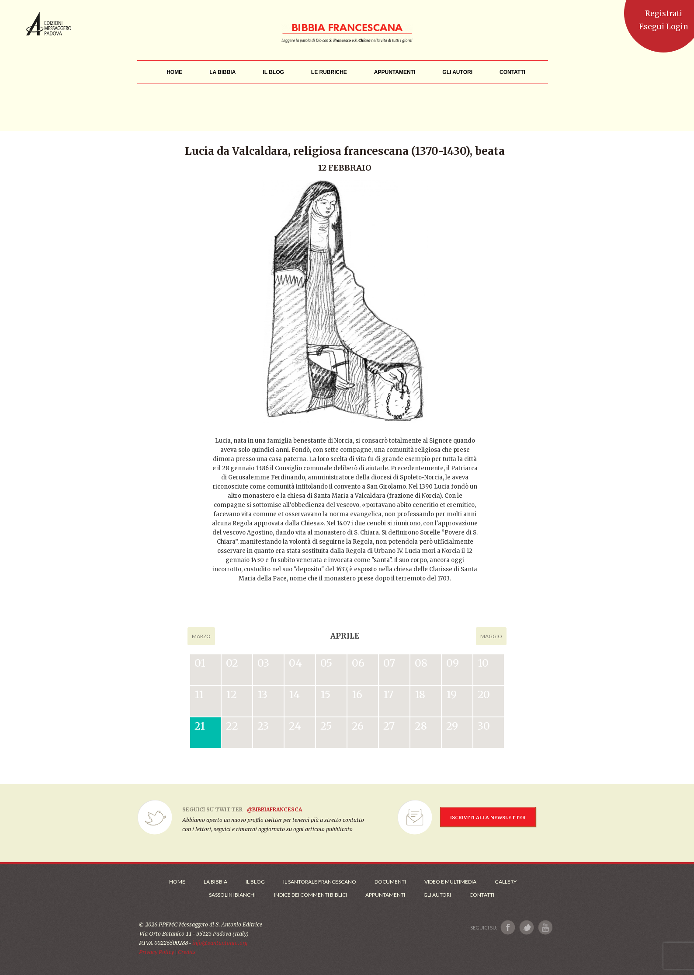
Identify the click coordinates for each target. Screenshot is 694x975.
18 (420, 694)
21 (199, 726)
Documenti (390, 881)
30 (484, 726)
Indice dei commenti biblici (310, 894)
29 (452, 726)
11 (199, 694)
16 (357, 694)
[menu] (329, 72)
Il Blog (255, 881)
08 (421, 663)
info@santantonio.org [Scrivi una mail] (219, 943)
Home (177, 881)
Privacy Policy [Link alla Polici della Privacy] (156, 952)
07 (389, 663)
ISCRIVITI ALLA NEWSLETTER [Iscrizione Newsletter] (488, 817)
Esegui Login (663, 26)
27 (389, 726)
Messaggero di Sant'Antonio (48, 23)
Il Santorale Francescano (319, 881)
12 (231, 694)
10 (483, 663)
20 (484, 694)
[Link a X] (526, 927)
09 (452, 663)
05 (326, 663)
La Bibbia (215, 881)
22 (232, 726)
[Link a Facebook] (508, 927)
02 (232, 663)
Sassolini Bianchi (232, 894)
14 (294, 694)
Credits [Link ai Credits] (187, 952)
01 (199, 663)
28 (421, 726)
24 (295, 726)
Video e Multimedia (450, 881)
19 (451, 694)
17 (388, 694)
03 (263, 663)
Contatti (481, 894)
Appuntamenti (385, 894)
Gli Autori (437, 894)
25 (326, 726)
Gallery (506, 881)
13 (262, 694)
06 (358, 663)
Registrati (663, 13)
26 (358, 726)
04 (295, 663)
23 (263, 726)
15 (325, 694)
